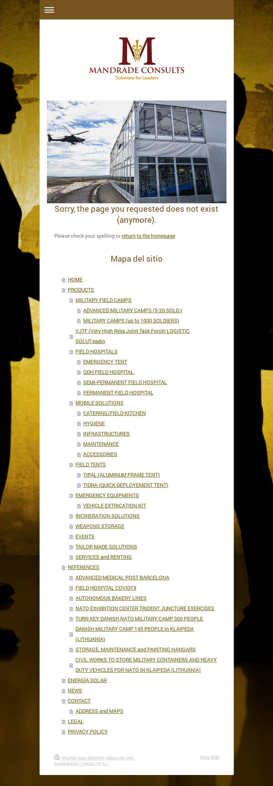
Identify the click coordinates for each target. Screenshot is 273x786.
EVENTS (85, 536)
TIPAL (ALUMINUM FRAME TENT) (121, 474)
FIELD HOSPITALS (96, 351)
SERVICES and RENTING (103, 556)
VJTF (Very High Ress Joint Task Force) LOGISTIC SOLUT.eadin (132, 336)
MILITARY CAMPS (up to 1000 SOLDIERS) (131, 320)
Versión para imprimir (79, 758)
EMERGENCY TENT (105, 361)
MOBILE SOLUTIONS (99, 402)
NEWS (75, 690)
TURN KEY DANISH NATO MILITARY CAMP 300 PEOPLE (139, 618)
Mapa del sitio (120, 758)
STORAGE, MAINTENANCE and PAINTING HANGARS (135, 649)
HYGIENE (94, 423)
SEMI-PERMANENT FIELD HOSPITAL (125, 382)
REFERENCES (83, 567)
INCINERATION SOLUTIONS (107, 515)
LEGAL (76, 721)
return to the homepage (148, 235)
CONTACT (79, 700)
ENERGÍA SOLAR (87, 680)
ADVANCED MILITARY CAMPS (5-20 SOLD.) (132, 310)
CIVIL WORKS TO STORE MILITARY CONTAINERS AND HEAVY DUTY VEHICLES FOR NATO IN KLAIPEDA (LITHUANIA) (146, 664)
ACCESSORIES (100, 454)
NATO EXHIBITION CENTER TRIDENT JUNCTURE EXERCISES (144, 608)
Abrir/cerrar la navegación (136, 10)
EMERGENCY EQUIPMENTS (107, 495)
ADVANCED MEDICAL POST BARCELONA (122, 577)
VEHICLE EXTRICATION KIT (114, 505)
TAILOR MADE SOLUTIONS (106, 546)
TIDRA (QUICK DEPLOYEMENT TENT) (125, 484)
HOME (75, 279)
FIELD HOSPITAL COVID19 (105, 587)
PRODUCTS (81, 289)
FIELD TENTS (90, 464)
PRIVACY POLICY (88, 731)
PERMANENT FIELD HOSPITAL (118, 392)
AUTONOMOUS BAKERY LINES (111, 597)
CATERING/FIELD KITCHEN (114, 413)
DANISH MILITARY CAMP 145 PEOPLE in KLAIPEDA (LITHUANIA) (134, 634)
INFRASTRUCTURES (106, 433)
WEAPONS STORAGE (99, 526)
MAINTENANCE (101, 443)
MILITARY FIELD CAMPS (103, 299)
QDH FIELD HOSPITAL (108, 371)
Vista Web (209, 757)
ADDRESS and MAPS (99, 710)
